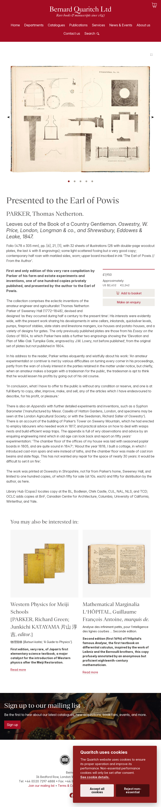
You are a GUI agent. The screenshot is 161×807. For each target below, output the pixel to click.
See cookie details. (94, 777)
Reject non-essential (132, 790)
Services (98, 25)
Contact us (72, 33)
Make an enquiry (129, 302)
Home (15, 25)
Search (89, 33)
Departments (34, 25)
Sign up (12, 725)
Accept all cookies (97, 790)
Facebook (72, 795)
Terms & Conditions (71, 785)
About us (143, 25)
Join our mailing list (41, 785)
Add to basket (131, 293)
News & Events (120, 25)
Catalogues (56, 25)
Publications (78, 25)
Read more (18, 669)
